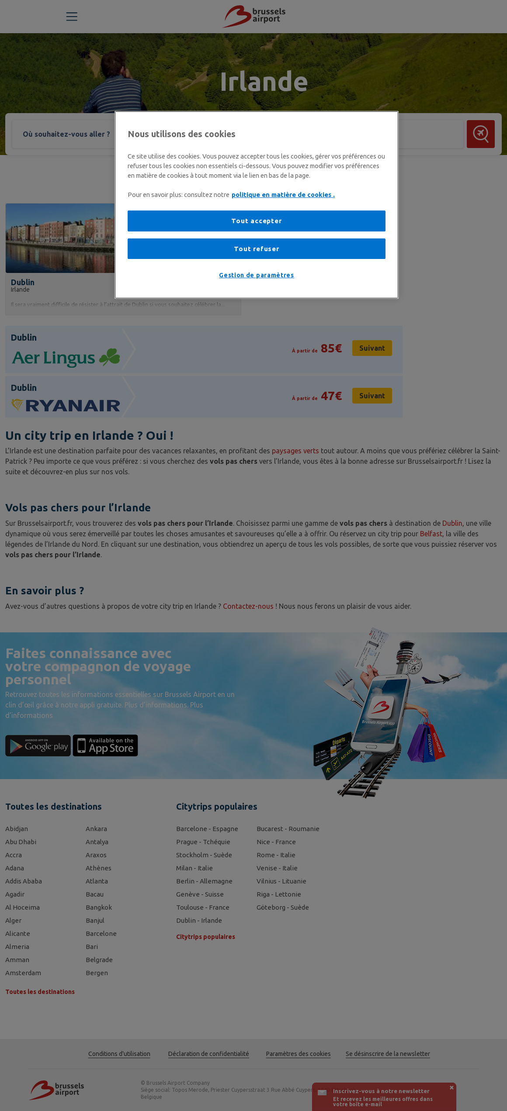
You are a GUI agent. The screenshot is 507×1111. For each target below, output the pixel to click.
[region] (257, 204)
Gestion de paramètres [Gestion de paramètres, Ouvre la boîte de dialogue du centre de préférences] (256, 275)
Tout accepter (256, 220)
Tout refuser (256, 248)
